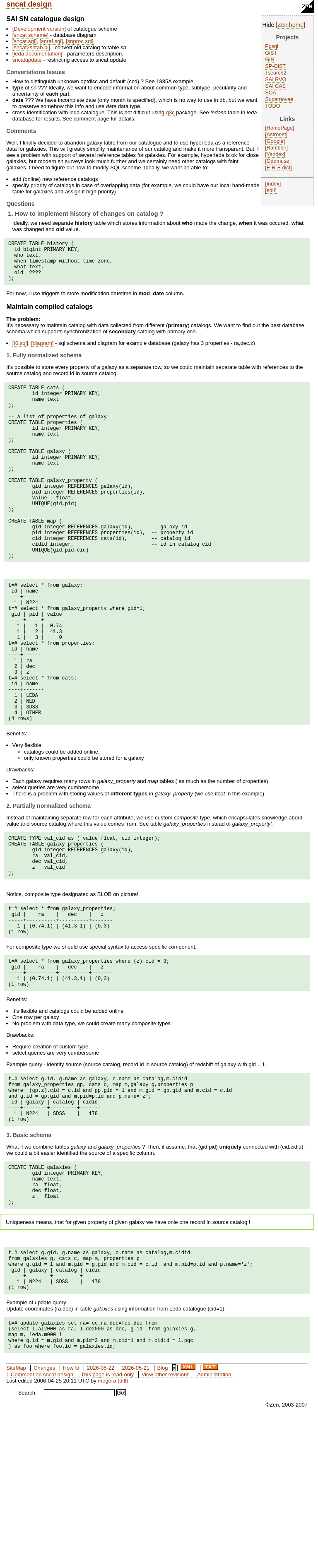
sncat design (29, 4)
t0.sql (20, 352)
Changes (44, 1498)
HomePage (280, 128)
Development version (39, 29)
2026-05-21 (136, 1498)
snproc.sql (79, 41)
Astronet (276, 134)
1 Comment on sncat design (39, 1505)
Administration (214, 1505)
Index (273, 184)
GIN (269, 60)
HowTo (71, 1498)
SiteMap (16, 1498)
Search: (27, 1523)
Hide (269, 25)
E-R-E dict (278, 168)
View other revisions (166, 1505)
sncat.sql (24, 41)
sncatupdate (27, 60)
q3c (170, 112)
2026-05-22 (101, 1498)
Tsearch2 (275, 73)
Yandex (275, 154)
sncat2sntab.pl (31, 47)
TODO (272, 106)
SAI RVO (275, 79)
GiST (271, 53)
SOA (270, 93)
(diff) (123, 1511)
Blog (162, 1498)
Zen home (290, 25)
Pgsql (271, 46)
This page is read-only (107, 1505)
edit (271, 190)
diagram (42, 352)
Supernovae (279, 99)
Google (275, 141)
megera (107, 1511)
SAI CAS (275, 86)
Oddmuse (278, 161)
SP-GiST (275, 66)
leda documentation (37, 54)
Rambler (277, 148)
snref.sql (51, 41)
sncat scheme (30, 35)
